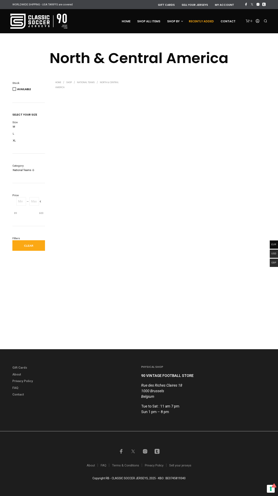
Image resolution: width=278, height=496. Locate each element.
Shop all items (148, 21)
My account (224, 5)
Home (126, 21)
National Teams (86, 82)
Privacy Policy (22, 381)
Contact (228, 21)
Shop (69, 82)
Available (24, 89)
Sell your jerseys (195, 5)
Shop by (173, 21)
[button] (249, 21)
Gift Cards (19, 367)
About (16, 374)
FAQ (15, 388)
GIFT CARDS (166, 5)
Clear (28, 245)
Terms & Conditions (125, 465)
